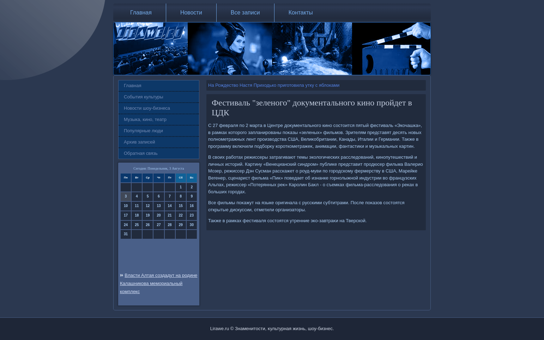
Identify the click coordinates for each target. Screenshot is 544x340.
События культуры (143, 96)
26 (148, 225)
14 (170, 206)
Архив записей (139, 142)
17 (126, 215)
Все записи (245, 13)
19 (148, 215)
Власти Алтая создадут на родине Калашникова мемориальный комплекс (158, 283)
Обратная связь (141, 153)
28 (170, 225)
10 (126, 206)
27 (159, 225)
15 (181, 206)
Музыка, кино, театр (145, 119)
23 (192, 215)
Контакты (301, 13)
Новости (191, 13)
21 (170, 215)
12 (148, 206)
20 (159, 215)
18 (137, 215)
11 (137, 206)
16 (192, 206)
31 (126, 234)
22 (181, 215)
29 (181, 225)
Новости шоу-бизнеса (147, 108)
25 (137, 225)
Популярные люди (143, 130)
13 (159, 206)
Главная (141, 13)
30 (192, 225)
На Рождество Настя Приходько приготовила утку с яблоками (273, 85)
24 (126, 225)
